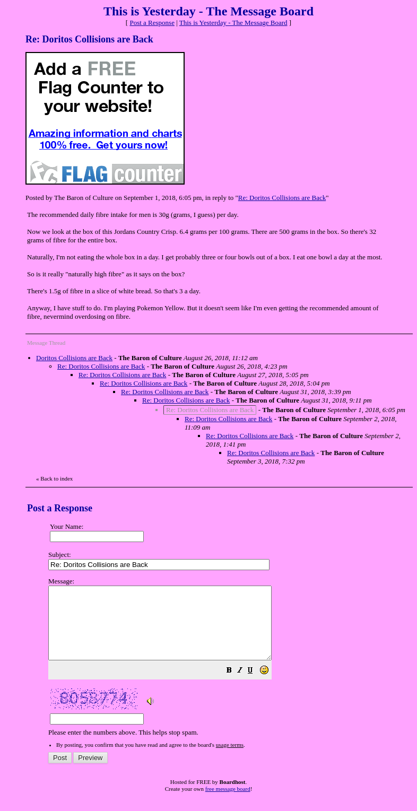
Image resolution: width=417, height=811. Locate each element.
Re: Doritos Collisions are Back (282, 198)
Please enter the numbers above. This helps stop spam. (227, 664)
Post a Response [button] (152, 23)
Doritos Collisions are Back (74, 358)
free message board (227, 803)
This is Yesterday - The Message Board (233, 23)
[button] (255, 686)
